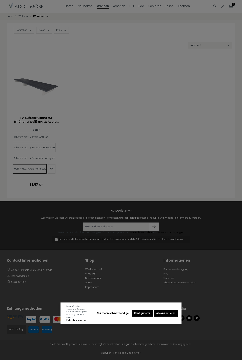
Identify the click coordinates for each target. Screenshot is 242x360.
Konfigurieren (142, 313)
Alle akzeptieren (165, 313)
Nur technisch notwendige (113, 313)
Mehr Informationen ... (76, 320)
